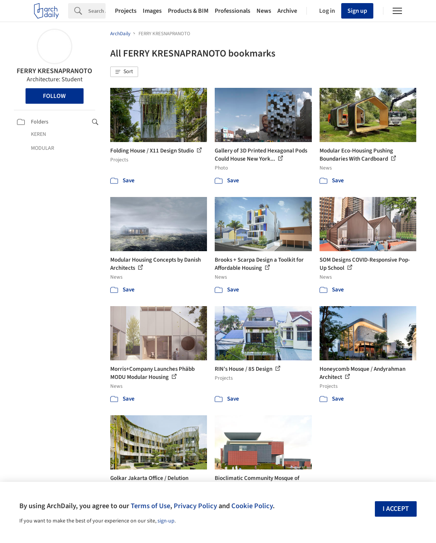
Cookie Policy (252, 506)
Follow (54, 96)
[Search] (97, 11)
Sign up (357, 11)
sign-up (165, 521)
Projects (126, 11)
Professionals (232, 11)
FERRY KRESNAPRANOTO (54, 71)
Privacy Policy (195, 506)
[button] (124, 72)
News (263, 11)
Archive (287, 11)
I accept (396, 509)
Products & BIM (188, 11)
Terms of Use (150, 506)
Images (152, 11)
